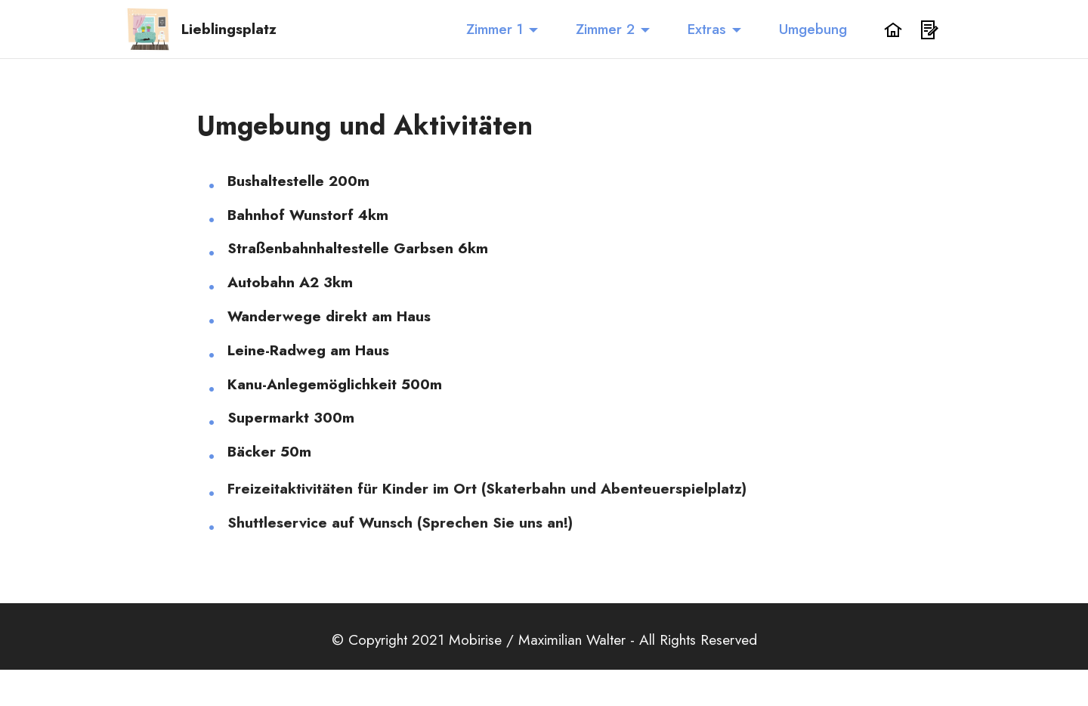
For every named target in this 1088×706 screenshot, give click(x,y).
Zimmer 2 (605, 28)
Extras (707, 28)
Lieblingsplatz (229, 29)
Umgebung (813, 28)
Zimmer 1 (494, 28)
